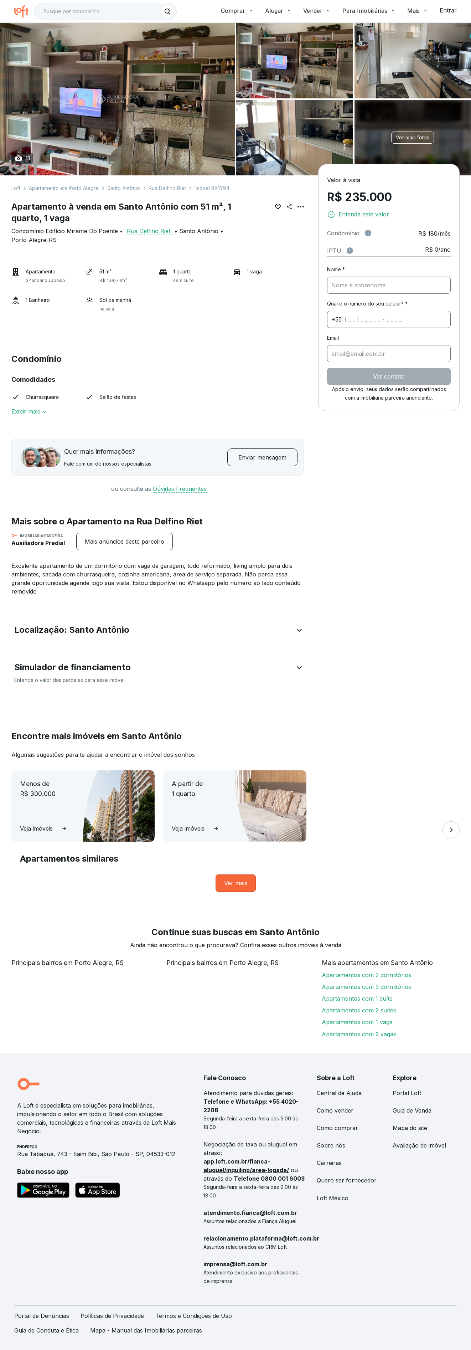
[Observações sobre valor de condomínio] (368, 233)
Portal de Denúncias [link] (41, 1315)
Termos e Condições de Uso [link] (193, 1315)
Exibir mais (29, 411)
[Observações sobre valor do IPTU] (350, 250)
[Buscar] (167, 11)
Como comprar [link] (337, 1127)
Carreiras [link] (329, 1162)
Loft (15, 188)
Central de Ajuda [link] (339, 1093)
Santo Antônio (123, 188)
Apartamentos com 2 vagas (359, 1034)
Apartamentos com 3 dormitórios (366, 986)
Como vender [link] (335, 1110)
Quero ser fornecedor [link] (347, 1180)
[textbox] (105, 11)
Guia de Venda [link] (412, 1110)
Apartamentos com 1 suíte (357, 998)
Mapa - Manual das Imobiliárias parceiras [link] (146, 1330)
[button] (158, 631)
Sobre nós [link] (331, 1145)
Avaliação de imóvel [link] (419, 1145)
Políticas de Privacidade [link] (112, 1315)
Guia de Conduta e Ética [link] (46, 1330)
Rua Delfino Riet (167, 188)
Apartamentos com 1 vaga (357, 1022)
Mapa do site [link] (410, 1127)
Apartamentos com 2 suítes (359, 1010)
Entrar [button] (448, 10)
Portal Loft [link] (407, 1093)
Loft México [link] (332, 1198)
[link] (236, 883)
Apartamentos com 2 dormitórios (366, 975)
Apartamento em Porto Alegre (64, 188)
